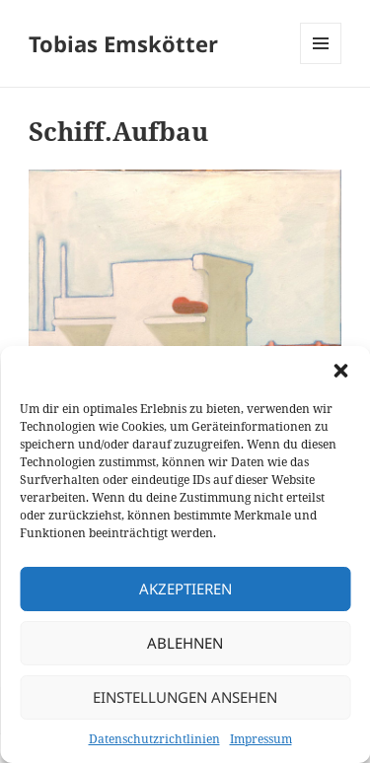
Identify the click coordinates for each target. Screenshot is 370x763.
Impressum (261, 738)
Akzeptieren (185, 588)
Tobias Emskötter (123, 43)
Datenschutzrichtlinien (154, 738)
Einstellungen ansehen (185, 697)
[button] (340, 371)
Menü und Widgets (321, 63)
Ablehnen (185, 643)
